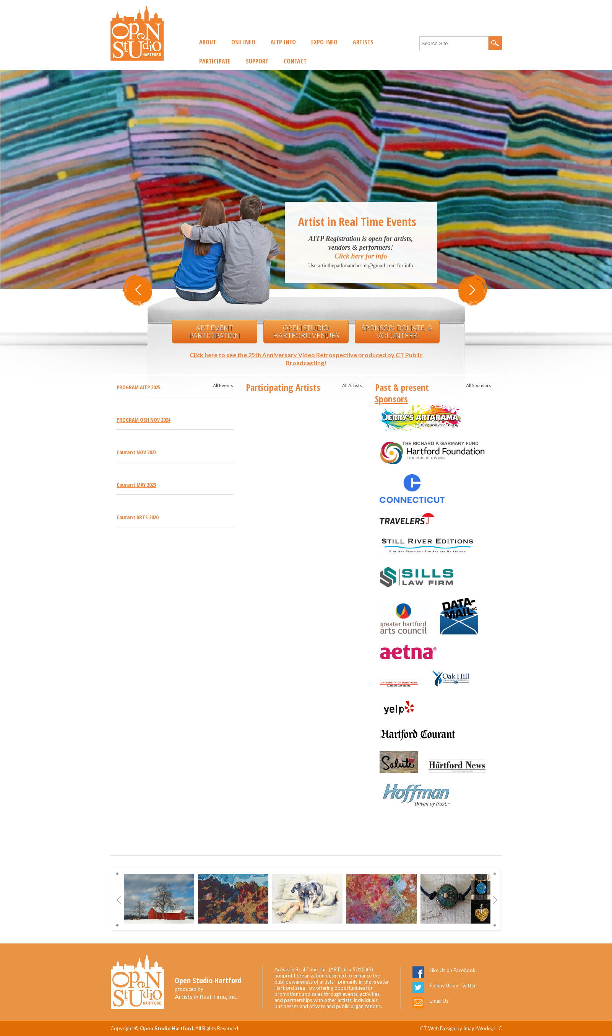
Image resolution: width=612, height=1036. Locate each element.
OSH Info (243, 42)
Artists (363, 42)
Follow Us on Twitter (453, 985)
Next (495, 900)
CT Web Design (437, 1028)
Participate (215, 61)
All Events (223, 385)
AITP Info (283, 42)
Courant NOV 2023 (136, 452)
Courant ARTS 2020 (137, 517)
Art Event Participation (214, 332)
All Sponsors (478, 385)
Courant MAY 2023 (136, 484)
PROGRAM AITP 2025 (138, 387)
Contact (295, 61)
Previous (119, 900)
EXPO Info (324, 42)
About (207, 42)
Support (257, 61)
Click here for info (360, 256)
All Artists (352, 385)
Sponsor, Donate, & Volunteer (397, 332)
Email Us (439, 1001)
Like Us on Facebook (453, 970)
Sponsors (391, 398)
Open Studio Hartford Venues (306, 332)
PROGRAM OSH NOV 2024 (143, 419)
